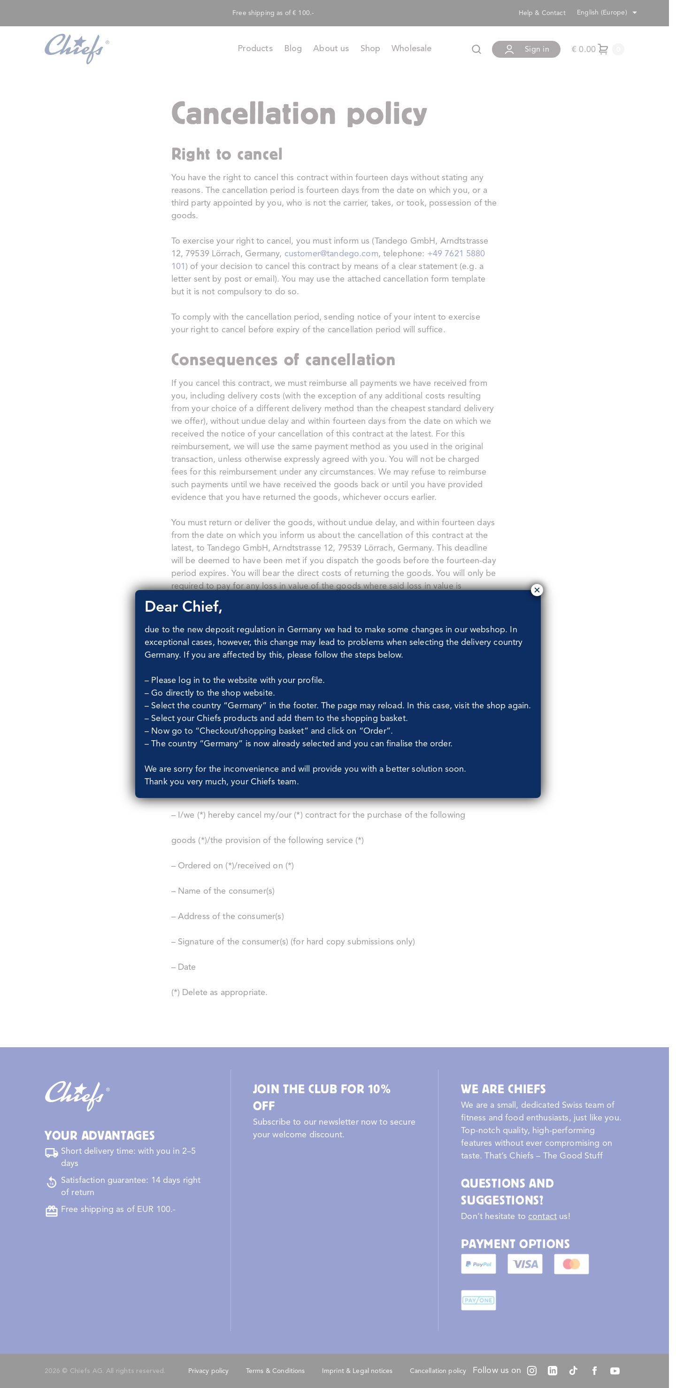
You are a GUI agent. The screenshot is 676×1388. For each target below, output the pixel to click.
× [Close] (537, 590)
